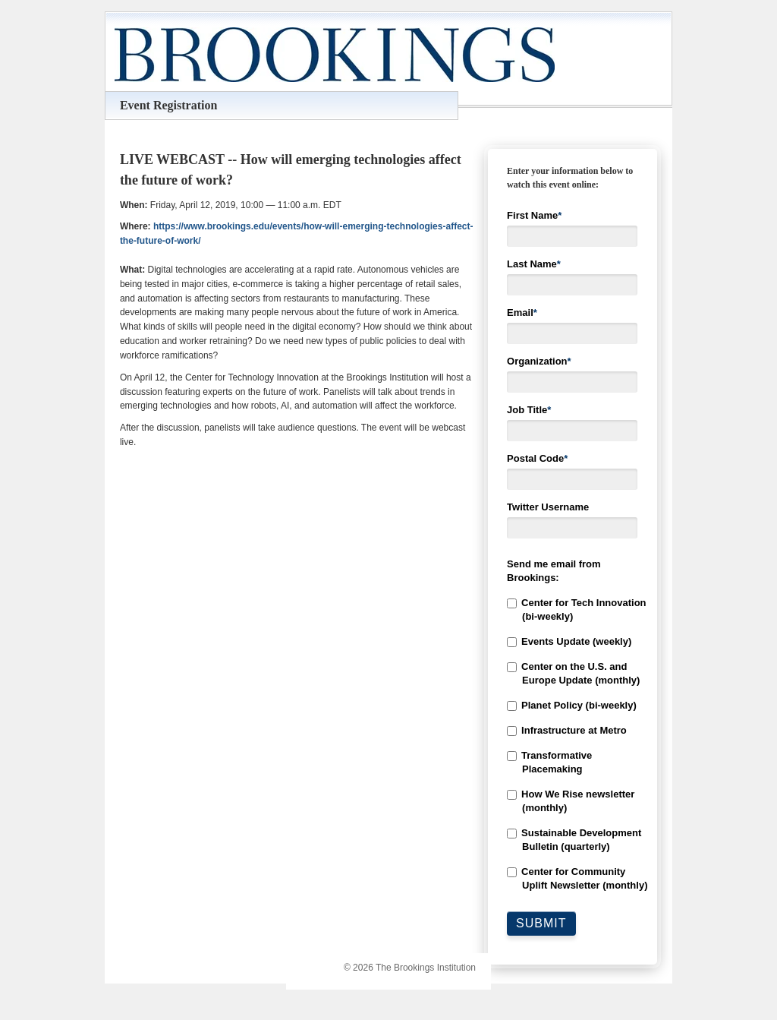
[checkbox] (572, 744)
